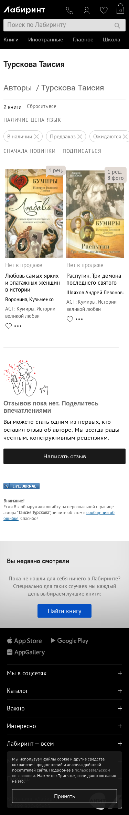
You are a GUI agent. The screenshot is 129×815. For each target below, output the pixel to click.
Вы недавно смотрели (38, 561)
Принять (64, 796)
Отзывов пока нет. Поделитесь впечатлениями (50, 407)
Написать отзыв (64, 456)
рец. (56, 170)
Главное (83, 39)
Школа (111, 39)
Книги (11, 39)
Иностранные (45, 39)
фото (115, 178)
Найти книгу (64, 611)
